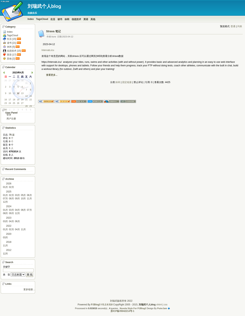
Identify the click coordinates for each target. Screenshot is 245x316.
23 (6, 103)
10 (10, 93)
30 (22, 80)
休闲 (67, 19)
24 (10, 103)
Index (31, 19)
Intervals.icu (48, 50)
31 (26, 83)
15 (30, 96)
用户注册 (11, 118)
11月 (29, 198)
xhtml (159, 304)
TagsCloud (42, 19)
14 (26, 96)
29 (18, 80)
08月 (11, 198)
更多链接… (29, 289)
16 (6, 99)
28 (14, 80)
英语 (85, 19)
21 (26, 99)
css (165, 304)
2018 (8, 242)
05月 (23, 195)
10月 (23, 198)
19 (18, 99)
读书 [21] (11, 43)
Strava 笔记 (53, 31)
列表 (239, 26)
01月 (5, 187)
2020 (8, 234)
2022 (8, 226)
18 (14, 99)
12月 (5, 202)
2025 (8, 191)
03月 (17, 195)
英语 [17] (11, 54)
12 (18, 93)
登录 (8, 114)
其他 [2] (11, 58)
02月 (11, 187)
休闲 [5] (11, 46)
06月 (29, 195)
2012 (8, 250)
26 (6, 80)
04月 (17, 210)
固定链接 (127, 82)
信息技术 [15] (14, 50)
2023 (8, 217)
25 (14, 103)
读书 (59, 19)
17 (10, 99)
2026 (8, 183)
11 (14, 93)
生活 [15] (11, 39)
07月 (5, 198)
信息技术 (76, 19)
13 (22, 93)
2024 (8, 206)
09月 (17, 198)
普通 (233, 26)
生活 (52, 19)
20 (22, 99)
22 (30, 99)
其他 (93, 19)
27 (10, 80)
